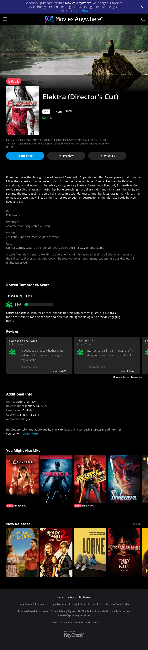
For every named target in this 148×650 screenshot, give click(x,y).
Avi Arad (45, 226)
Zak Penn (11, 237)
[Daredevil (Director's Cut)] (56, 479)
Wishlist (107, 155)
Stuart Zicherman (48, 237)
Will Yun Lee (50, 247)
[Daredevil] (124, 479)
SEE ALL (137, 524)
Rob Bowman (14, 215)
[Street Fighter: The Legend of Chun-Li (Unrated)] (90, 481)
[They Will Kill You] (124, 552)
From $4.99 (25, 155)
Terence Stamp (95, 247)
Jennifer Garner (15, 247)
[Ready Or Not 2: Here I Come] (56, 552)
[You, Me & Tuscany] (22, 552)
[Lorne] (90, 552)
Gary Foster (32, 226)
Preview (66, 155)
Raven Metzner (28, 237)
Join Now (81, 11)
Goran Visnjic (33, 247)
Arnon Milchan (14, 226)
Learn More (30, 433)
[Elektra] (22, 481)
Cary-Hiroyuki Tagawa (71, 247)
